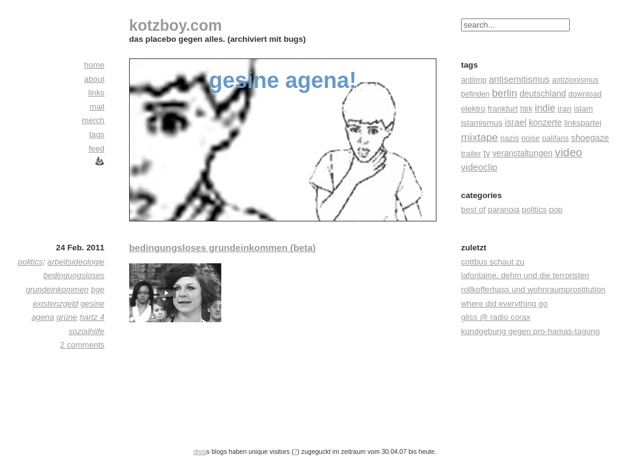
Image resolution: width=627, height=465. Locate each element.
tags (96, 134)
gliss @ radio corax (495, 317)
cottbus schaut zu (492, 261)
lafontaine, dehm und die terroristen (525, 275)
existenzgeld (55, 303)
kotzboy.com (175, 25)
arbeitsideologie (75, 261)
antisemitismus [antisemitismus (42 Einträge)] (519, 79)
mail (97, 106)
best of (473, 209)
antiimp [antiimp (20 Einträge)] (474, 79)
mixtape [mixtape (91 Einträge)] (479, 137)
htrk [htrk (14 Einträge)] (526, 109)
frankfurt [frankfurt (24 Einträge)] (502, 108)
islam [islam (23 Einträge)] (583, 108)
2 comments (82, 344)
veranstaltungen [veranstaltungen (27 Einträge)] (522, 153)
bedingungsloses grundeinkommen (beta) (222, 247)
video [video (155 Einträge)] (569, 152)
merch (93, 120)
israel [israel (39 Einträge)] (515, 122)
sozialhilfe (86, 331)
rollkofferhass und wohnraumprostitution (533, 289)
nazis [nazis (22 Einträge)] (509, 138)
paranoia (504, 209)
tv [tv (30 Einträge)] (486, 153)
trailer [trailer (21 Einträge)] (471, 153)
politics (534, 209)
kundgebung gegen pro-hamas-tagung (530, 331)
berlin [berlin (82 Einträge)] (504, 93)
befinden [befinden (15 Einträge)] (475, 94)
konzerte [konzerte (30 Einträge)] (545, 122)
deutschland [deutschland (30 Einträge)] (542, 93)
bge (97, 289)
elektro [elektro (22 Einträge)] (473, 108)
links (96, 92)
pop (555, 209)
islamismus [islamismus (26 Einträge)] (481, 122)
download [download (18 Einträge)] (585, 94)
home (94, 65)
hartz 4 (91, 317)
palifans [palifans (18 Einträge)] (555, 138)
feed (96, 148)
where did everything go (504, 303)
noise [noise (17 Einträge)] (530, 138)
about (94, 79)
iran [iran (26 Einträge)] (565, 108)
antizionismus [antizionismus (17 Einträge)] (575, 80)
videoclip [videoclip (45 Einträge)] (479, 167)
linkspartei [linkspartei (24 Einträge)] (583, 122)
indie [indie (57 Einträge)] (545, 108)
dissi (200, 451)
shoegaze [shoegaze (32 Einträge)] (590, 138)
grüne (67, 317)
